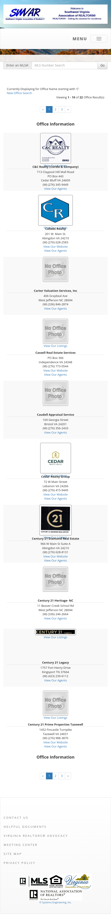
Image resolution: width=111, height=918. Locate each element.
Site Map (13, 854)
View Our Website (55, 246)
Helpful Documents (25, 827)
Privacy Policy (19, 863)
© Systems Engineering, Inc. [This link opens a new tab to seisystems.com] (55, 902)
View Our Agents (55, 189)
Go (102, 65)
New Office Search (19, 93)
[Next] (68, 109)
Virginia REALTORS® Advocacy (36, 836)
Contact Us (16, 818)
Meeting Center (21, 845)
